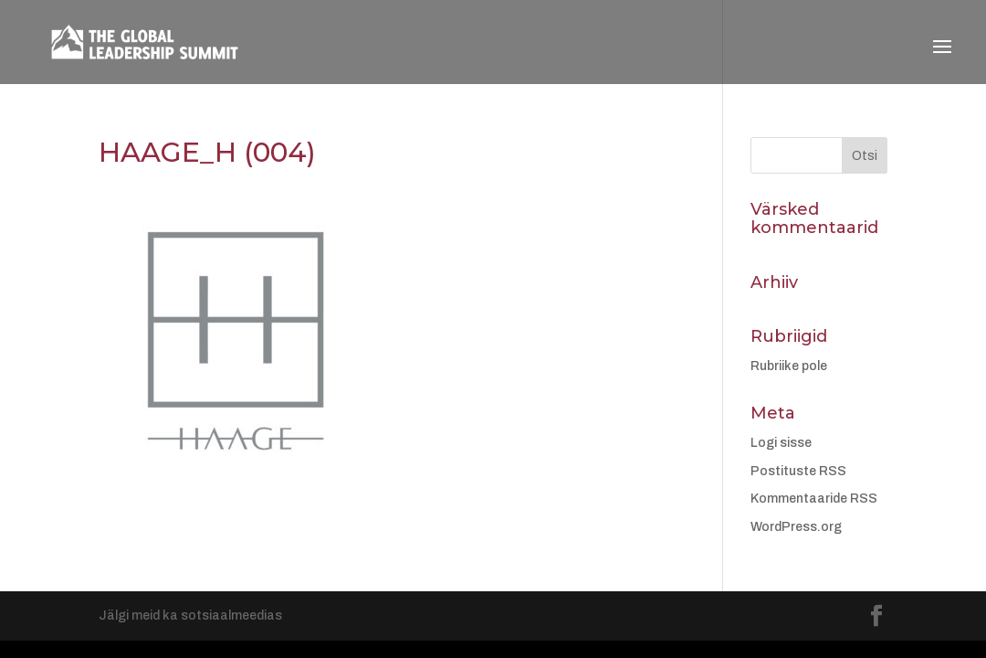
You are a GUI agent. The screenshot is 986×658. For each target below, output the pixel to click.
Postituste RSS (798, 471)
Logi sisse (781, 443)
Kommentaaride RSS (813, 498)
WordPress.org (796, 527)
